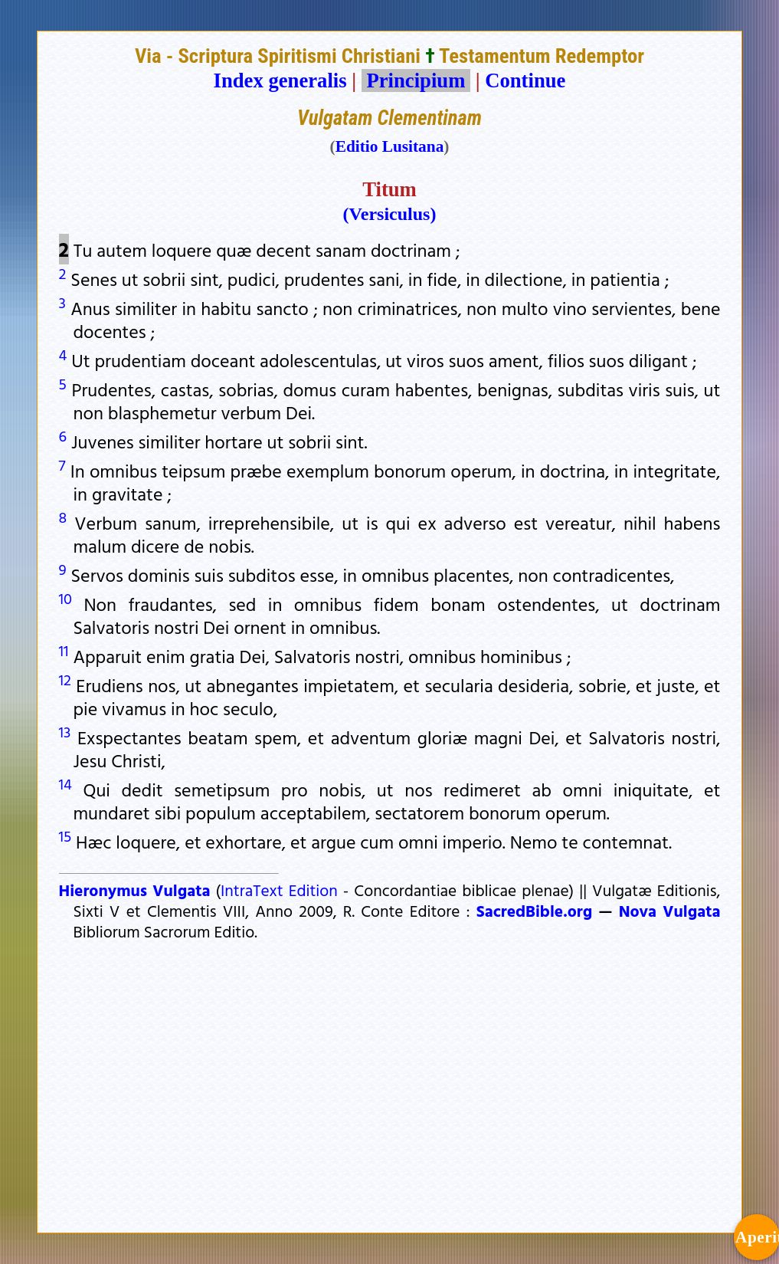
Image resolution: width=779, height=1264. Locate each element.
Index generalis (280, 80)
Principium (416, 80)
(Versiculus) (390, 214)
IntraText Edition (279, 890)
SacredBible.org (534, 910)
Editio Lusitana (389, 146)
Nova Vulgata (670, 910)
